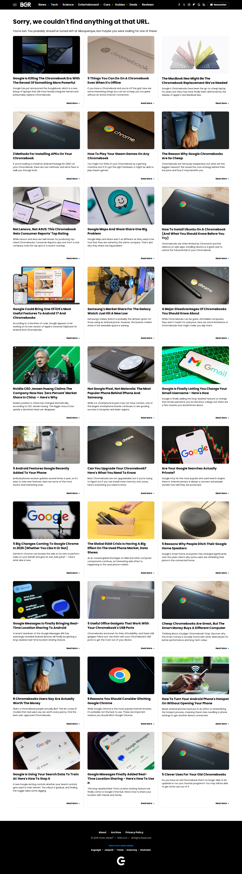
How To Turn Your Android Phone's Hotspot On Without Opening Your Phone (195, 701)
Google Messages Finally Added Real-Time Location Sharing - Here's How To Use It (121, 778)
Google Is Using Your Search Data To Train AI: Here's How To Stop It (46, 776)
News (42, 4)
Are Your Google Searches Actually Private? (189, 470)
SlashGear (145, 850)
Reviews (148, 4)
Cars (107, 4)
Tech (54, 4)
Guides (120, 4)
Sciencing (132, 850)
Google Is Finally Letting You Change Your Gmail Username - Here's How (194, 391)
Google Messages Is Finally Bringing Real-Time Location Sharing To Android (46, 625)
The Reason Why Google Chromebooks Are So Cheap (192, 156)
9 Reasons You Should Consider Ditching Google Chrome (119, 701)
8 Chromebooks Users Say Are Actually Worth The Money (43, 701)
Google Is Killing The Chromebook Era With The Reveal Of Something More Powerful (46, 80)
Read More (72, 103)
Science (68, 4)
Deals (133, 4)
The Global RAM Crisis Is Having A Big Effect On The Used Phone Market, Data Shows (118, 548)
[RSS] (204, 4)
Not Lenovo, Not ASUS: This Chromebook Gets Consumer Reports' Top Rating (44, 231)
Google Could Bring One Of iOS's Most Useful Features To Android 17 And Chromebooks (42, 313)
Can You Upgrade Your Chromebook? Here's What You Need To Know (117, 470)
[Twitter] (184, 4)
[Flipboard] (194, 4)
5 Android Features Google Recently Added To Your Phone (41, 470)
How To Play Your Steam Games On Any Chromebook (118, 156)
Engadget (96, 850)
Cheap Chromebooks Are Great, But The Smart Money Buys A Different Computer (193, 626)
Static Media (106, 838)
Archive (116, 832)
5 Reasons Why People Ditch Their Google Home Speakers (194, 546)
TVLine (120, 850)
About (102, 832)
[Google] (199, 4)
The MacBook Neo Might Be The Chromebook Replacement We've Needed (194, 80)
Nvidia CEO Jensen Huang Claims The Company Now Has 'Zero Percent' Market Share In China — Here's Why (45, 393)
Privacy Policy (134, 832)
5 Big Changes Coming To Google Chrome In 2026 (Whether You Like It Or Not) (46, 546)
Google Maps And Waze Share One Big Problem (117, 231)
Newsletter (218, 4)
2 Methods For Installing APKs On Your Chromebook (42, 156)
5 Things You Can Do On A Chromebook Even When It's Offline (118, 80)
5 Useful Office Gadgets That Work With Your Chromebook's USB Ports (118, 625)
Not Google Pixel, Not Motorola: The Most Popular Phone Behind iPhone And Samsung (119, 393)
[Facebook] (179, 4)
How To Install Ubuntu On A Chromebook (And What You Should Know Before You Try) (193, 233)
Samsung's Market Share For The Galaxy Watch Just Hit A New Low (119, 311)
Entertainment (88, 4)
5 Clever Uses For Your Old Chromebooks (194, 774)
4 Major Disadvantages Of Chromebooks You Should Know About (194, 311)
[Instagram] (189, 4)
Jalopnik (108, 850)
